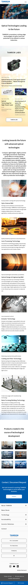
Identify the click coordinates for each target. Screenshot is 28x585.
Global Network (22, 570)
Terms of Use (8, 576)
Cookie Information (14, 578)
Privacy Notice (19, 576)
